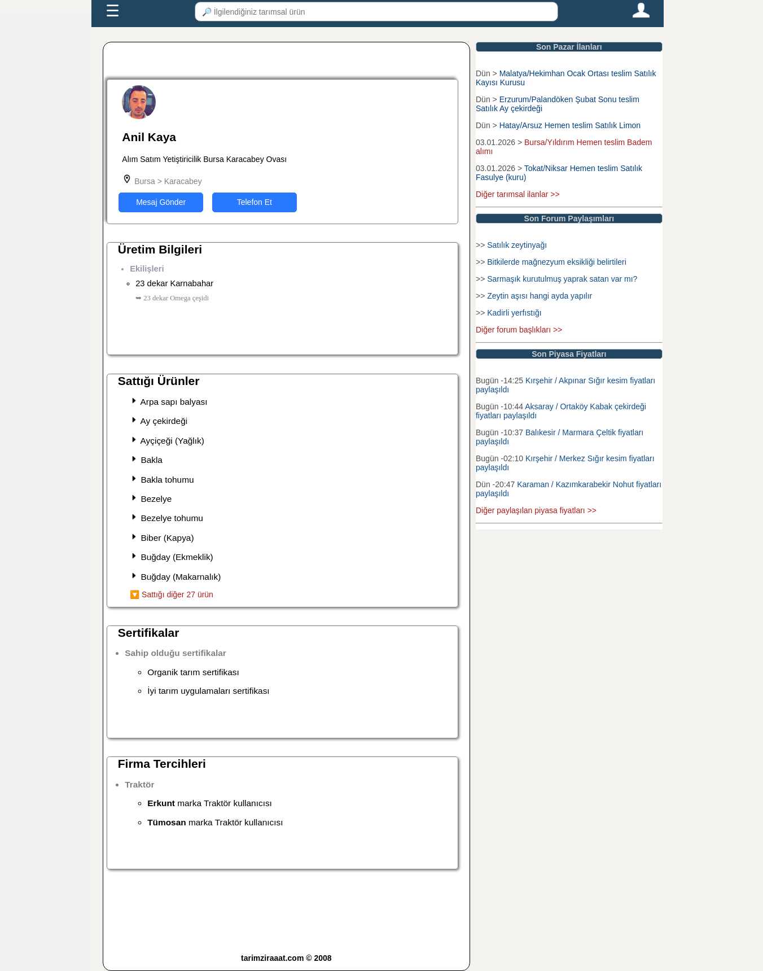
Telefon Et (254, 202)
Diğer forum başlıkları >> (519, 329)
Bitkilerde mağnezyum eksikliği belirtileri (556, 261)
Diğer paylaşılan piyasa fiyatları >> (536, 510)
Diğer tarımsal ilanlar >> (518, 194)
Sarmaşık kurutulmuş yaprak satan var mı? (562, 278)
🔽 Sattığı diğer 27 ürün (171, 594)
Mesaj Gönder (161, 202)
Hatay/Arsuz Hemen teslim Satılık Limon (570, 125)
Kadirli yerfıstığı (514, 312)
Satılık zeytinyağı (517, 245)
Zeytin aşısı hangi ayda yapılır (539, 295)
